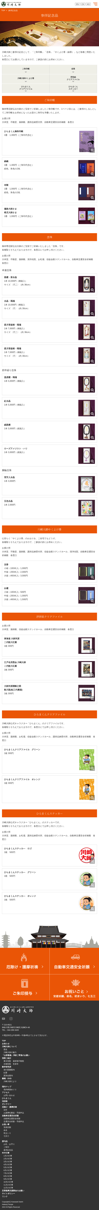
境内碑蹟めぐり (10, 1089)
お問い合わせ (9, 1095)
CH (83, 4)
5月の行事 (8, 1167)
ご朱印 (6, 1147)
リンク (5, 1196)
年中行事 (5, 1153)
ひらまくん (6, 1098)
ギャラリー (6, 1104)
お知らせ (5, 1044)
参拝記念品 (8, 1150)
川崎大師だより (10, 1081)
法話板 (5, 1101)
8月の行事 (8, 1176)
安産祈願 (7, 1127)
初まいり (7, 1133)
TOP (4, 1041)
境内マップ (6, 1087)
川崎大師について (9, 1046)
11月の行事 (8, 1185)
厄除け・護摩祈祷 (9, 1107)
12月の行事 (8, 1188)
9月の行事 (8, 1179)
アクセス (5, 1092)
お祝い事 (5, 1124)
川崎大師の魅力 (10, 1052)
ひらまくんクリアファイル (25, 88)
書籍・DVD (7, 1078)
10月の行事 (8, 1182)
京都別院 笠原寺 (11, 1064)
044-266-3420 (13, 1030)
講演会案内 (8, 1075)
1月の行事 (8, 1156)
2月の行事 (8, 1159)
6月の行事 (8, 1170)
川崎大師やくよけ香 (25, 78)
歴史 (5, 1049)
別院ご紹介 (6, 1058)
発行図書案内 (9, 1070)
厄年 (5, 1110)
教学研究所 (6, 1067)
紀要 (5, 1073)
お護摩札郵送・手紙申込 (14, 1113)
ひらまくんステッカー (73, 88)
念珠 (73, 69)
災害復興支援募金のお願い (13, 1191)
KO (88, 4)
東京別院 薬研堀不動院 (14, 1061)
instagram (11, 1018)
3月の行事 (8, 1162)
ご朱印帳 (26, 69)
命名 (5, 1130)
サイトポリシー (8, 1193)
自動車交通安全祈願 (10, 1116)
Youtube (3, 1019)
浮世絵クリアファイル (73, 78)
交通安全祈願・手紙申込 (14, 1121)
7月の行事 (8, 1173)
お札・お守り (9, 1144)
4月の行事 (8, 1164)
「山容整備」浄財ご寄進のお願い (16, 1055)
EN (77, 4)
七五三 (6, 1136)
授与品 (5, 1141)
